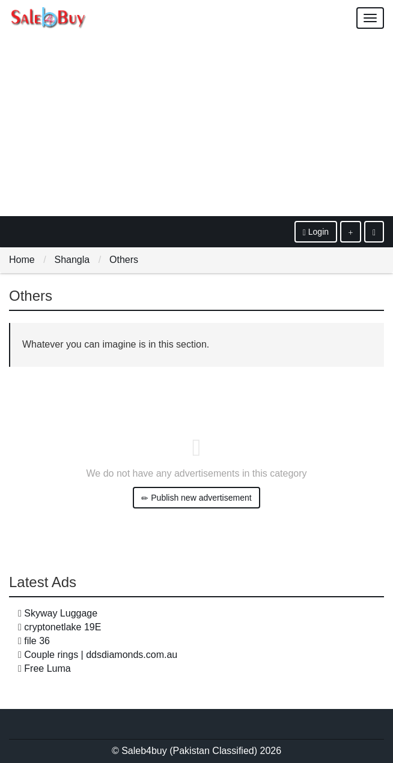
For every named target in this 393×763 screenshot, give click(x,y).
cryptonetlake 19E (62, 627)
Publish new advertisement (196, 498)
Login (316, 232)
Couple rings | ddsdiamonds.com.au (100, 655)
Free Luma (47, 668)
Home (22, 260)
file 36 (37, 641)
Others (123, 260)
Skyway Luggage (60, 613)
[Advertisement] (196, 126)
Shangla (72, 260)
